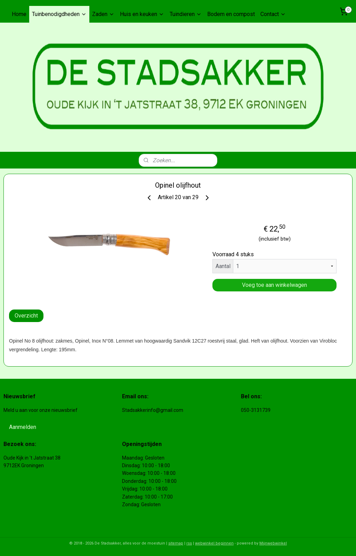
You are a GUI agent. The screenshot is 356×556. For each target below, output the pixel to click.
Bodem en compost (231, 14)
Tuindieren (186, 14)
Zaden (103, 14)
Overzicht (26, 315)
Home (19, 14)
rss (189, 543)
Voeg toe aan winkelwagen (274, 285)
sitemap (175, 543)
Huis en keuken (142, 14)
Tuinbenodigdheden (59, 14)
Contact (273, 14)
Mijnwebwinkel (273, 543)
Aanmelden (22, 427)
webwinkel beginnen (214, 543)
